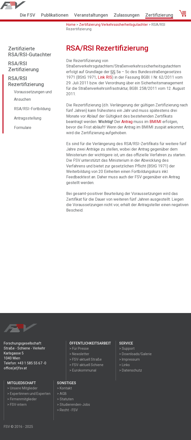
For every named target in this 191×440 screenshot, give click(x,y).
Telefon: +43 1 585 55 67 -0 (25, 363)
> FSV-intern (17, 405)
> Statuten (65, 399)
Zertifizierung (159, 15)
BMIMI (155, 121)
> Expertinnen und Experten (28, 394)
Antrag (127, 121)
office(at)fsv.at (15, 368)
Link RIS (105, 77)
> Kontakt (64, 388)
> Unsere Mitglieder (22, 388)
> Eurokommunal (82, 370)
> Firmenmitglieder (22, 399)
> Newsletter (79, 354)
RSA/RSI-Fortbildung (32, 108)
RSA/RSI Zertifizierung (23, 66)
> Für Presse (79, 348)
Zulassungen (127, 15)
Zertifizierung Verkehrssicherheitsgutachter (113, 25)
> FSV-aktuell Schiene (86, 365)
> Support (127, 348)
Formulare (22, 127)
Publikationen (54, 15)
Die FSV (27, 15)
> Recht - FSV (67, 410)
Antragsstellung (27, 118)
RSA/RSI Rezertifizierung (26, 81)
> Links (124, 365)
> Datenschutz (130, 370)
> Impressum (129, 359)
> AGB (62, 394)
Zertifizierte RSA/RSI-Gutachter (29, 52)
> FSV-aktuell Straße (85, 359)
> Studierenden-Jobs (73, 405)
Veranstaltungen (91, 15)
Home (71, 25)
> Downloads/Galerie (135, 354)
